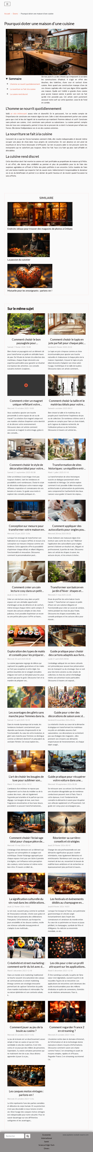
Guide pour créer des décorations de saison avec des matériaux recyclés (66, 716)
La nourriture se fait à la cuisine (22, 89)
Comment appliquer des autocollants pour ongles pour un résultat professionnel (66, 529)
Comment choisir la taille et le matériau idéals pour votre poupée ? (67, 404)
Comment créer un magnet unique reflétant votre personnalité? (26, 404)
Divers (15, 13)
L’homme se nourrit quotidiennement (25, 84)
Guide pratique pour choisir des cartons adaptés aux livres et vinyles (67, 655)
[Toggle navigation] (7, 4)
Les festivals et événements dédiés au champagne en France (67, 902)
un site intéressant (19, 113)
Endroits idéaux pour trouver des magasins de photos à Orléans (40, 228)
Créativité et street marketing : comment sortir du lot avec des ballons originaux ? (26, 966)
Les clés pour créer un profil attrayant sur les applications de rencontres (67, 966)
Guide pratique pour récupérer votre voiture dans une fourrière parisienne (67, 780)
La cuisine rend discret (19, 94)
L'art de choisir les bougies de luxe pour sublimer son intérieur (26, 780)
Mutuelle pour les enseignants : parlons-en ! (29, 290)
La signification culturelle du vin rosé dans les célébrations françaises (26, 902)
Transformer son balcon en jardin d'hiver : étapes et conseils (66, 591)
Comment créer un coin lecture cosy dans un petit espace (26, 591)
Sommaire (15, 79)
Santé (46, 1141)
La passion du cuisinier (18, 259)
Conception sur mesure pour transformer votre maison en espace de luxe (26, 529)
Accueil (7, 13)
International (46, 1138)
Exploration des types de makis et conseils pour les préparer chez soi (26, 655)
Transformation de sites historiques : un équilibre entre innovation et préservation (66, 468)
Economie (46, 1135)
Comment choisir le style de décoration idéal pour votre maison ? (26, 468)
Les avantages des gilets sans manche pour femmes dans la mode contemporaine (26, 716)
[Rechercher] (14, 1136)
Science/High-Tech (46, 1145)
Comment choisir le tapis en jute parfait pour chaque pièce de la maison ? (67, 343)
